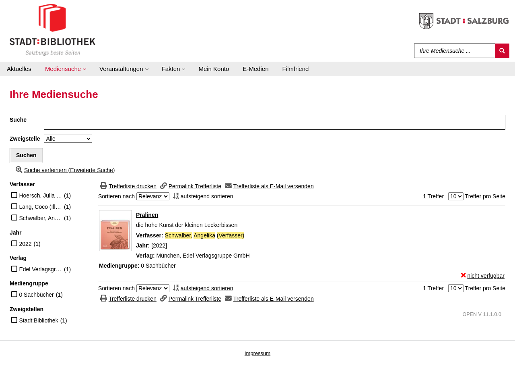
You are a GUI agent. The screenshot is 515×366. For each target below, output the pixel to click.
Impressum (257, 353)
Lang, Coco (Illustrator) (40, 207)
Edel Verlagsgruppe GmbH (40, 269)
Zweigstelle (25, 138)
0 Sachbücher (36, 294)
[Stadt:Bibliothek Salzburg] (52, 29)
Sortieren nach (116, 196)
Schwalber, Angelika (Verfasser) (40, 218)
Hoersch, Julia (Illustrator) (40, 195)
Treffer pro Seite (485, 196)
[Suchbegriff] (452, 50)
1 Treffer (433, 196)
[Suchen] (502, 51)
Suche (18, 119)
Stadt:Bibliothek (38, 320)
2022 (25, 244)
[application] (65, 69)
